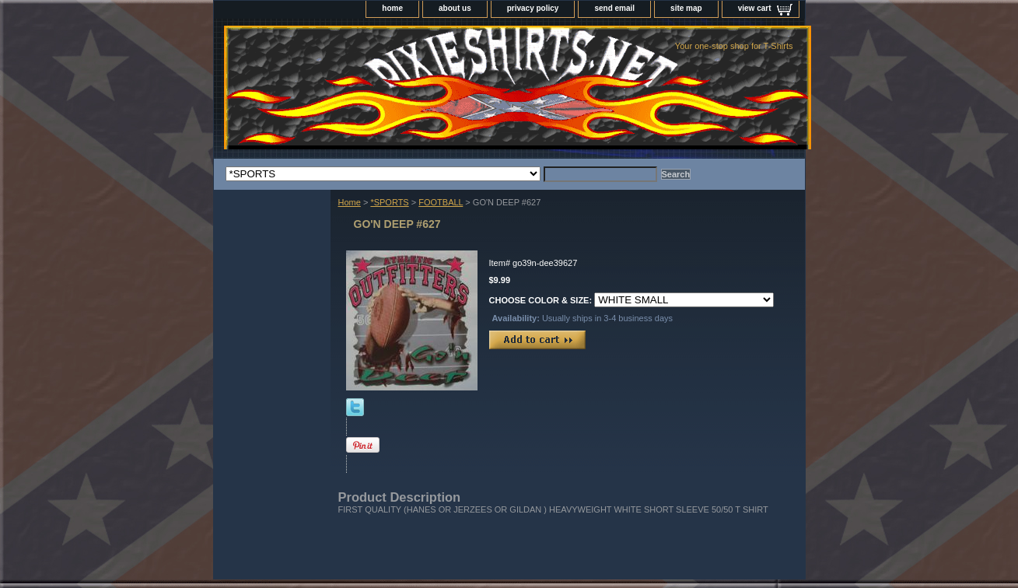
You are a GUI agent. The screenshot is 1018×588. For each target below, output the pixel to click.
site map (686, 8)
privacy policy (533, 8)
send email (614, 8)
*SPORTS (389, 202)
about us (455, 8)
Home (349, 202)
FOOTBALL (440, 202)
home (392, 8)
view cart (754, 8)
